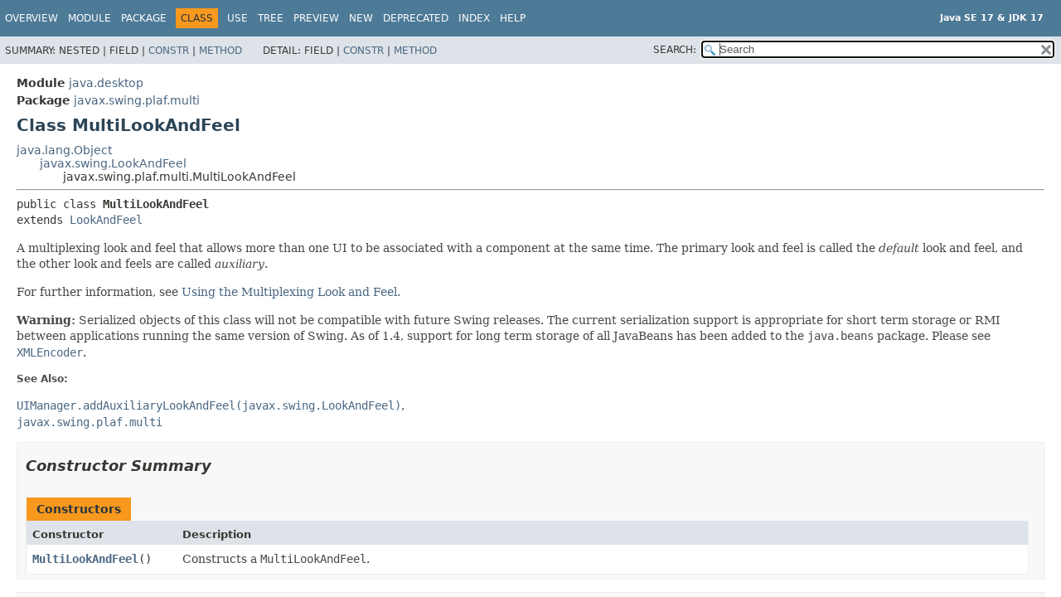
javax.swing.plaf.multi (137, 100)
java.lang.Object (64, 150)
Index (474, 18)
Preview (316, 18)
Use (237, 18)
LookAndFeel (106, 219)
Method (220, 50)
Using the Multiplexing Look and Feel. (291, 291)
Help (513, 18)
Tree (270, 18)
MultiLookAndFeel (85, 558)
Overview (31, 18)
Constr (168, 50)
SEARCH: (674, 50)
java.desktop (106, 83)
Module (89, 18)
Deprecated (415, 18)
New (361, 18)
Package (144, 18)
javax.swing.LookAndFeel (113, 163)
